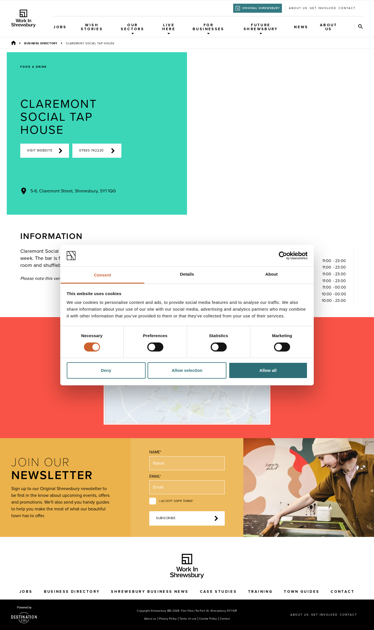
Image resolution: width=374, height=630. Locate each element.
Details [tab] (187, 274)
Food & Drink (33, 67)
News (301, 27)
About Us (328, 27)
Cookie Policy (208, 618)
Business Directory (40, 43)
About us (298, 8)
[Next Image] (289, 204)
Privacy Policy (168, 618)
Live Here (169, 29)
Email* (155, 476)
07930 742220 (96, 150)
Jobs (60, 27)
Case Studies (218, 591)
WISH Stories (92, 27)
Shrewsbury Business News (149, 591)
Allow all (268, 370)
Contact (347, 8)
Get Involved (323, 8)
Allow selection (187, 370)
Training (260, 591)
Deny (106, 370)
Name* (155, 452)
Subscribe (187, 518)
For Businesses (208, 29)
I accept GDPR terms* (176, 501)
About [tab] (271, 274)
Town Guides (301, 591)
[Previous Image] (265, 204)
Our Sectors (132, 29)
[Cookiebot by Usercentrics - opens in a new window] (283, 255)
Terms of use (188, 618)
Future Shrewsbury (261, 29)
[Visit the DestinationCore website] (24, 614)
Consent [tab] (102, 275)
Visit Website (44, 150)
